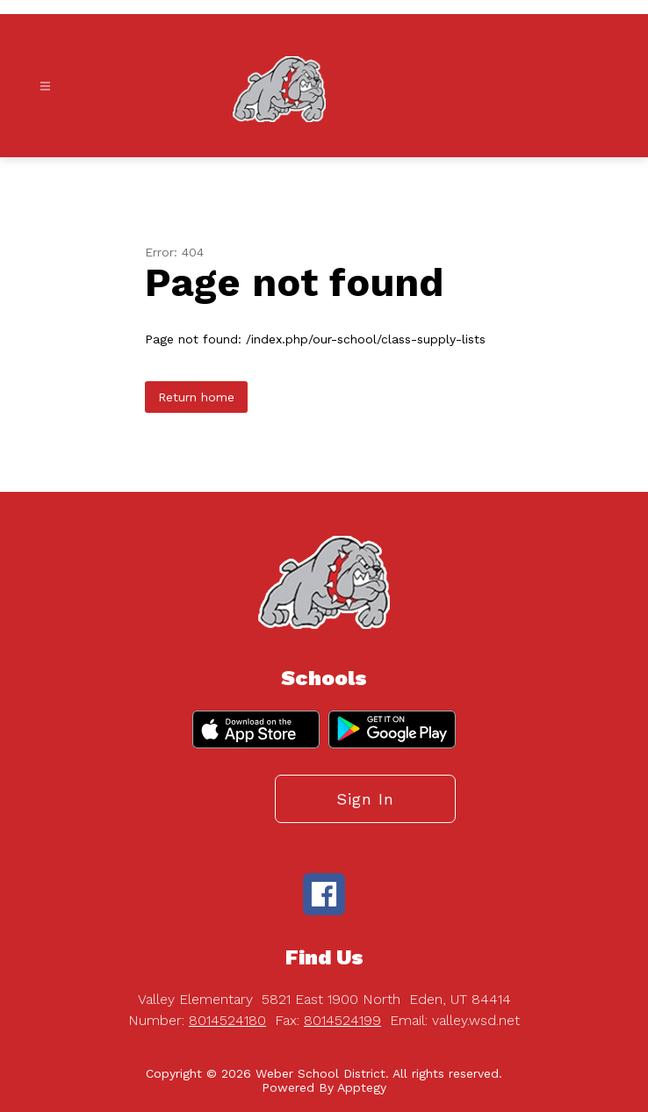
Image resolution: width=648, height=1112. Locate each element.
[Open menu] (45, 86)
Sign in (365, 799)
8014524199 (342, 1020)
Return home (196, 397)
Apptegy (361, 1087)
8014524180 (227, 1020)
